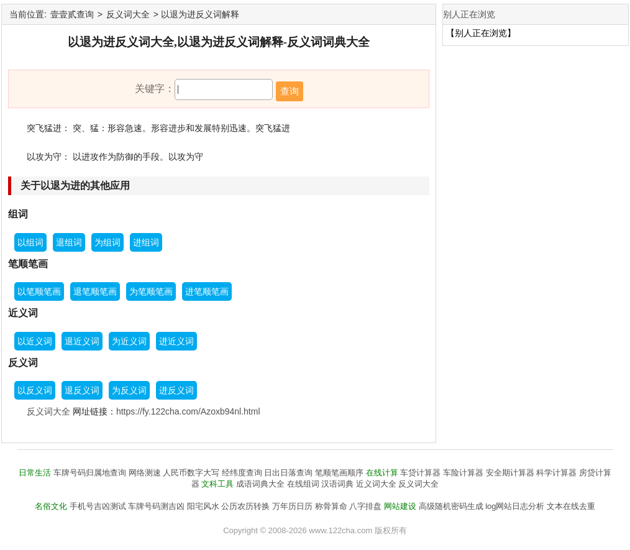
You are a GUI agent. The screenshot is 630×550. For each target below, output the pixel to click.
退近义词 (82, 341)
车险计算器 (463, 472)
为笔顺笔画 (151, 291)
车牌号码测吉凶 (156, 506)
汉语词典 (337, 483)
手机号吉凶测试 (98, 506)
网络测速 (145, 472)
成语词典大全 (260, 483)
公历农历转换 (245, 506)
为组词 (107, 242)
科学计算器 (556, 472)
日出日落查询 (288, 472)
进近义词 (176, 341)
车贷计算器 (420, 472)
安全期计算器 (510, 472)
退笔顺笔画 (95, 291)
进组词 (146, 242)
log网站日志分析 (514, 506)
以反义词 (34, 390)
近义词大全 (376, 483)
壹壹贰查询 (72, 14)
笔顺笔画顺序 (339, 472)
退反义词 (82, 390)
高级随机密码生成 (451, 506)
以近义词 (34, 341)
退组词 (69, 242)
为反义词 (129, 390)
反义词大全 (128, 14)
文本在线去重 (571, 506)
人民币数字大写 (191, 472)
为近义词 (129, 341)
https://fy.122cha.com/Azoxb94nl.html (188, 411)
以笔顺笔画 (39, 291)
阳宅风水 (203, 506)
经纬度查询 (242, 472)
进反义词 (176, 390)
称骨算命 (331, 506)
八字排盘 (365, 506)
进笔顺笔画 (207, 291)
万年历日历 (292, 506)
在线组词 (303, 483)
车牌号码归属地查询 (89, 472)
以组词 (30, 242)
